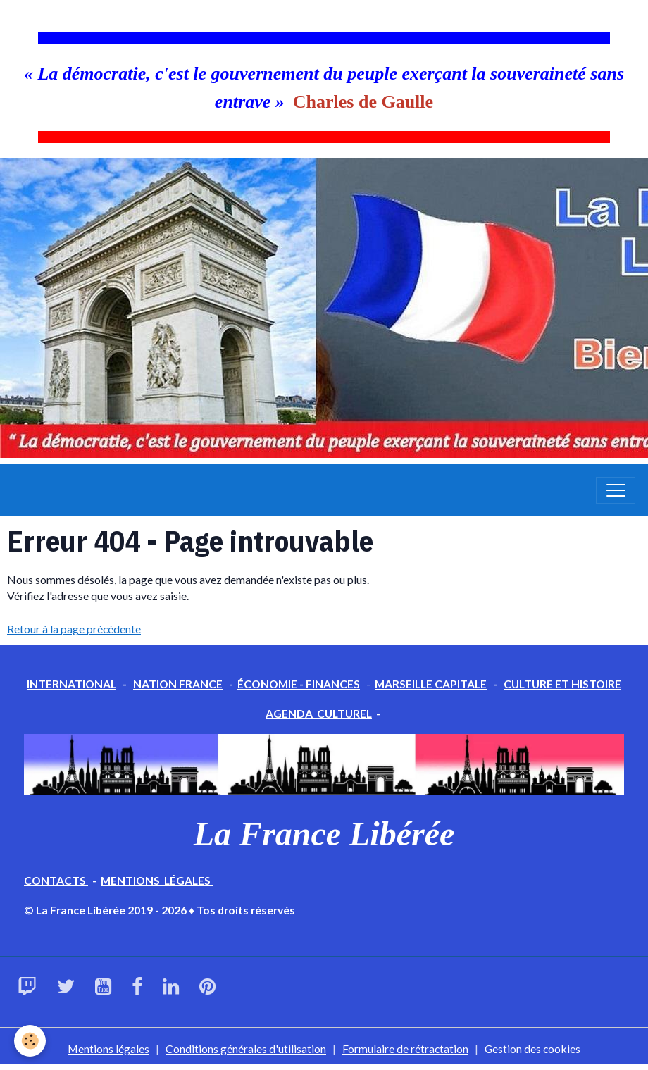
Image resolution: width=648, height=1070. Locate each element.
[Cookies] (30, 1041)
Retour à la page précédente (74, 628)
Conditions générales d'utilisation (246, 1048)
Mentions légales (108, 1048)
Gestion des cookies (532, 1048)
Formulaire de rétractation (405, 1048)
